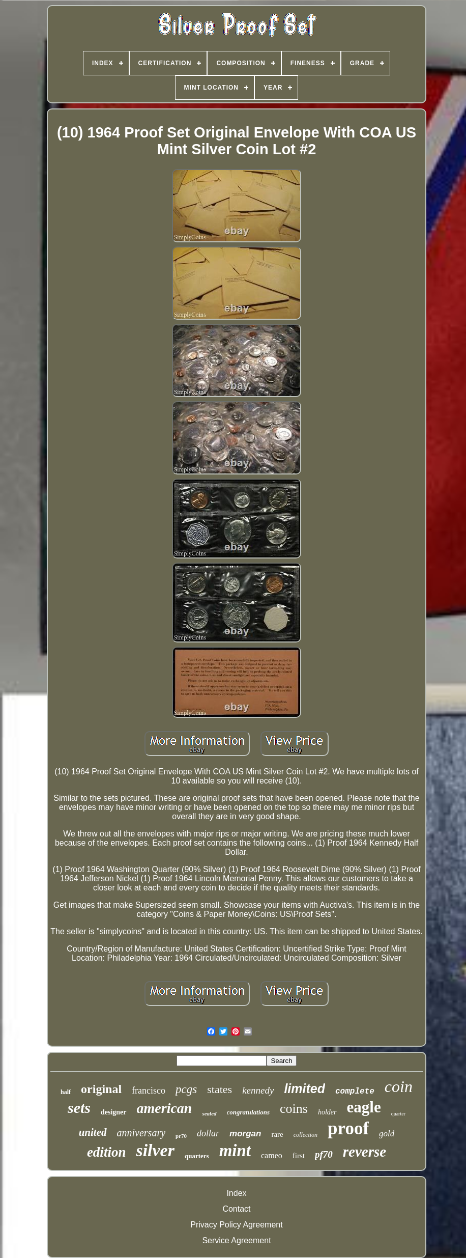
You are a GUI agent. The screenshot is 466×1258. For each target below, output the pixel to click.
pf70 (324, 1154)
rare (277, 1134)
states (219, 1089)
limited (304, 1088)
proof (348, 1128)
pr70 (181, 1136)
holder (327, 1112)
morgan (245, 1133)
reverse (364, 1151)
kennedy (258, 1090)
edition (106, 1152)
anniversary (141, 1132)
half (66, 1092)
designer (114, 1112)
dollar (208, 1133)
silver (155, 1150)
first (299, 1156)
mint (235, 1150)
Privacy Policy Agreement (236, 1224)
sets (79, 1107)
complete (354, 1091)
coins (294, 1108)
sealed (209, 1113)
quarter (398, 1113)
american (164, 1108)
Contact (236, 1209)
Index (236, 1193)
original (101, 1089)
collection (305, 1134)
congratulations (248, 1112)
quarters (197, 1156)
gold (386, 1133)
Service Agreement (236, 1240)
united (93, 1132)
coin (399, 1086)
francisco (148, 1090)
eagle (364, 1107)
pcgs (186, 1089)
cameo (271, 1155)
